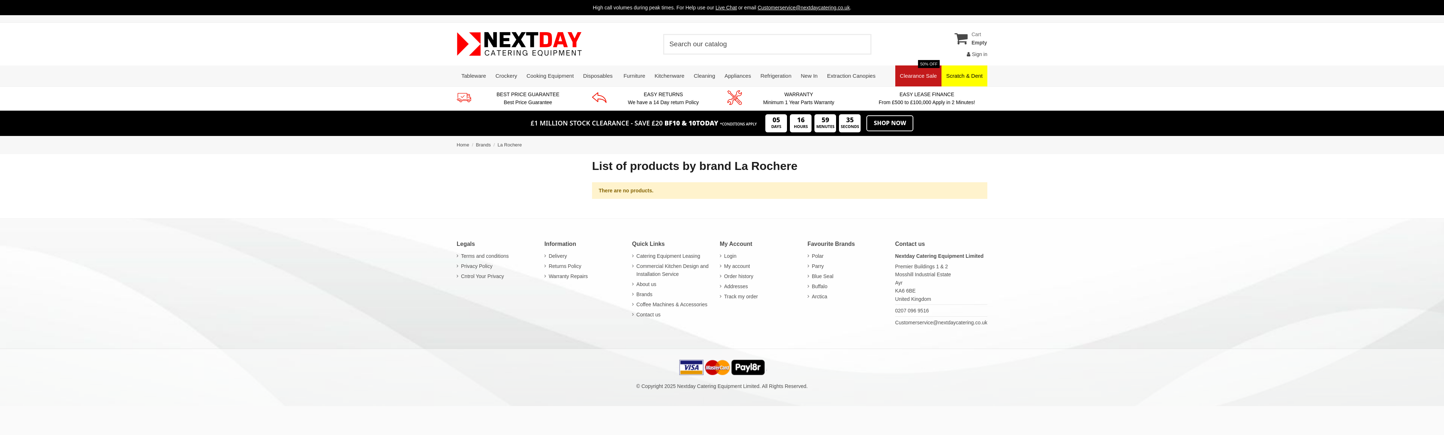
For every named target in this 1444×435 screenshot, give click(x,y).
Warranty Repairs (568, 276)
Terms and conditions (485, 256)
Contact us (648, 314)
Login (730, 256)
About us (646, 284)
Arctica (819, 296)
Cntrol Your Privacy (482, 276)
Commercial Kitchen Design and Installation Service (672, 270)
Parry (818, 266)
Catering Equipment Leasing (668, 256)
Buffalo (819, 286)
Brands (644, 294)
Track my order (741, 296)
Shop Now (890, 123)
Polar (818, 256)
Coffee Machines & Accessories (672, 304)
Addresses (736, 286)
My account (737, 266)
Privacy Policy (476, 266)
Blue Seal (823, 276)
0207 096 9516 (912, 311)
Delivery (558, 256)
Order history (738, 276)
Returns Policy (565, 266)
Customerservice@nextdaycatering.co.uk (941, 322)
